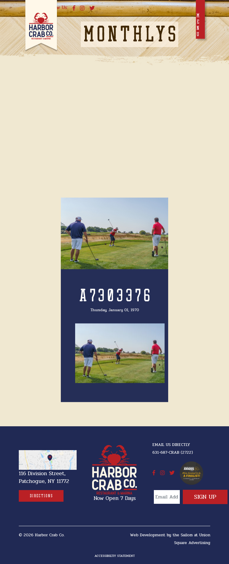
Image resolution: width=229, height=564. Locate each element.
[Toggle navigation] (200, 19)
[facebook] (73, 8)
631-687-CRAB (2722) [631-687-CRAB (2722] (172, 452)
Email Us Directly (171, 444)
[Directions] (41, 496)
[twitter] (92, 8)
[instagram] (82, 8)
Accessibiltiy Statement (115, 555)
